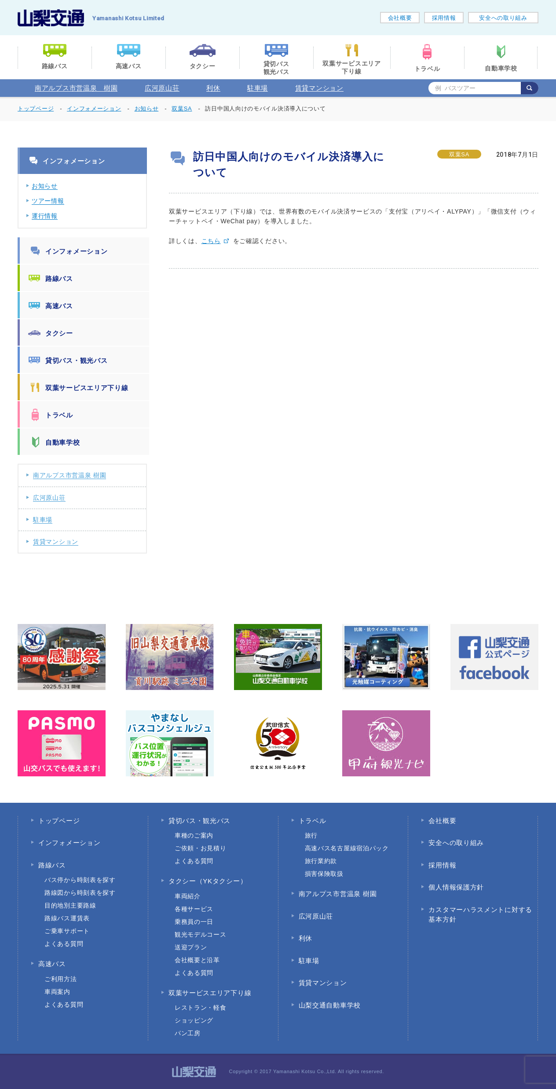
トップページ (36, 108)
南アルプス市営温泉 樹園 (76, 88)
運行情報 (45, 215)
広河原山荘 (162, 88)
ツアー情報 (48, 200)
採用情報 (444, 18)
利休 (213, 88)
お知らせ (45, 185)
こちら (211, 240)
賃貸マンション (319, 88)
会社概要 (400, 18)
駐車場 (257, 88)
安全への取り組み (503, 18)
